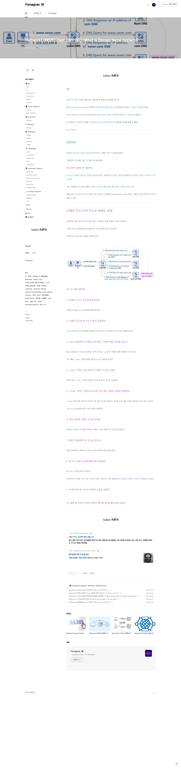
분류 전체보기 (29, 79)
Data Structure (31, 175)
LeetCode (28, 289)
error (48, 282)
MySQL (28, 138)
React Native (30, 113)
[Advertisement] (111, 100)
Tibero (28, 144)
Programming (31, 187)
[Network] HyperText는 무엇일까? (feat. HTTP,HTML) (88, 660)
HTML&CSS (30, 164)
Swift (28, 152)
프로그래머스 (45, 295)
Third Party (30, 96)
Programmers (31, 195)
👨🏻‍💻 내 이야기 (29, 217)
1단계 (34, 295)
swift (39, 295)
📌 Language (30, 148)
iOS (27, 87)
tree (49, 298)
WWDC (28, 99)
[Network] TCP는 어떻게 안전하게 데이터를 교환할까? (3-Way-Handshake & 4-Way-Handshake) (102, 666)
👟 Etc (27, 213)
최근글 (27, 253)
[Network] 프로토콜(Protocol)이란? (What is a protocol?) (89, 672)
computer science (39, 289)
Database (29, 184)
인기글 (34, 253)
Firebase (29, 141)
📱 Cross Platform (32, 106)
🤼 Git (27, 205)
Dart (28, 161)
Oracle (28, 135)
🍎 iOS (27, 83)
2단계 (39, 301)
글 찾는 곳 (37, 13)
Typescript (30, 158)
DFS (41, 304)
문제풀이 (44, 298)
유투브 (33, 70)
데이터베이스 (44, 276)
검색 (148, 5)
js (25, 276)
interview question (32, 304)
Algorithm (29, 172)
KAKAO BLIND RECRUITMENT (34, 282)
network (28, 295)
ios (45, 304)
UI (27, 90)
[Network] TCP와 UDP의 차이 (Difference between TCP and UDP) (92, 669)
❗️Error (28, 209)
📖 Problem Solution (33, 191)
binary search (47, 292)
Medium (44, 286)
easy (40, 279)
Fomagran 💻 (35, 4)
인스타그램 (27, 70)
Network (91, 656)
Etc (27, 201)
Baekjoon (29, 198)
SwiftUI (29, 102)
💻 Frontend (30, 117)
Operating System (32, 178)
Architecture (30, 93)
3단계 (38, 286)
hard (27, 301)
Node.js (28, 128)
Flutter (28, 110)
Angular (29, 120)
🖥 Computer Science (77, 656)
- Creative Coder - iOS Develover (82, 724)
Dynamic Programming (33, 292)
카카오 (29, 276)
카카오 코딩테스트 (30, 286)
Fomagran (52, 13)
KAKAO (35, 279)
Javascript (30, 155)
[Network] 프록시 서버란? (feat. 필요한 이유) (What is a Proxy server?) (94, 663)
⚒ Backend (29, 124)
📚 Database (30, 132)
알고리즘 (38, 298)
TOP (154, 763)
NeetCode (28, 279)
